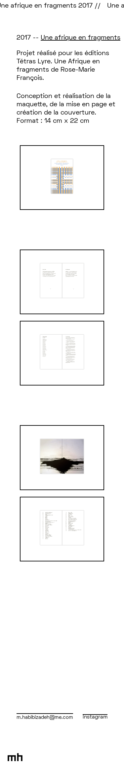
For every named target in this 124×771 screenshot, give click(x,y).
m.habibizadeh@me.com (45, 717)
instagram (95, 717)
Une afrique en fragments (80, 38)
